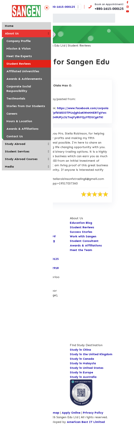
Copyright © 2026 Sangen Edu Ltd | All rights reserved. (69, 417)
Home (9, 26)
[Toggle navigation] (78, 7)
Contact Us (14, 136)
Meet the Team (81, 250)
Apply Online (71, 412)
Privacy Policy (93, 412)
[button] (48, 33)
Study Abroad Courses (21, 159)
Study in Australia (83, 377)
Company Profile (18, 41)
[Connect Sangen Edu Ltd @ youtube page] (127, 11)
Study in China (80, 349)
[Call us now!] (105, 7)
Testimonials (15, 98)
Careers (11, 113)
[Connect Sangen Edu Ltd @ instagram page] (127, 7)
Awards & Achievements (24, 79)
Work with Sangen (83, 236)
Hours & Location (19, 121)
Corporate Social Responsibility (18, 89)
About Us (12, 33)
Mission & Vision (18, 48)
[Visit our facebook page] (127, 2)
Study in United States (86, 368)
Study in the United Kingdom (91, 354)
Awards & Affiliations (22, 129)
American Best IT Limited (86, 422)
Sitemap (53, 412)
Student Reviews (18, 63)
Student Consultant (84, 241)
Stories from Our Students (25, 106)
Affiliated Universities (22, 71)
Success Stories (81, 232)
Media (9, 166)
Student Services (17, 151)
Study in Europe (81, 372)
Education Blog (81, 223)
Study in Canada (82, 359)
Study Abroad (15, 144)
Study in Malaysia (83, 363)
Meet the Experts (19, 56)
